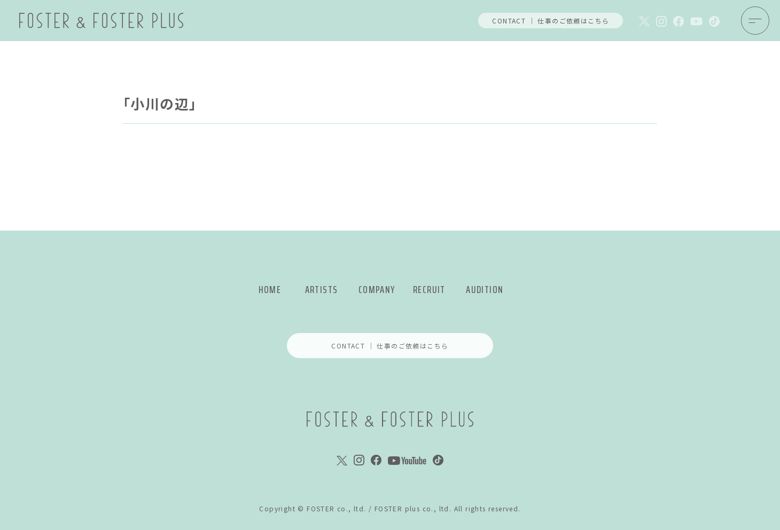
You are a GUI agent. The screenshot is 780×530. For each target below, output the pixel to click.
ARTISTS (321, 289)
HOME (270, 289)
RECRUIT (429, 289)
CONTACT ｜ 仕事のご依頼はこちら (550, 20)
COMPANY (376, 289)
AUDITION (484, 289)
